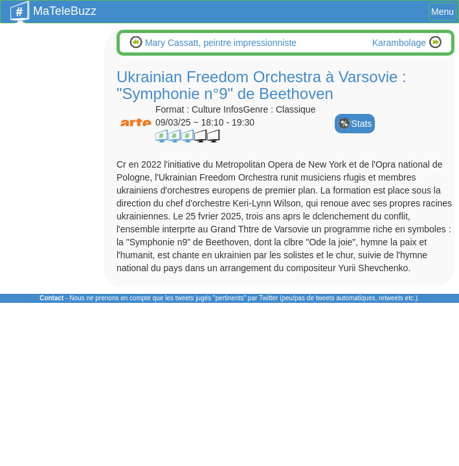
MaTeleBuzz (53, 7)
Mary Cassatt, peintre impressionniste (219, 43)
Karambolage (400, 43)
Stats (361, 123)
